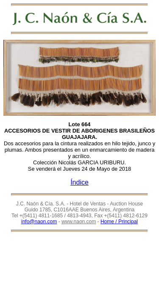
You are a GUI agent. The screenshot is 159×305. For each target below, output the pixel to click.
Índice (79, 182)
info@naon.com (39, 222)
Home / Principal (119, 222)
